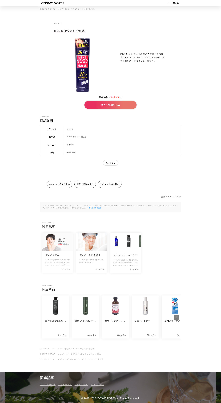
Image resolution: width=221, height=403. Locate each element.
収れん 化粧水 (81, 384)
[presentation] (176, 317)
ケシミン (57, 23)
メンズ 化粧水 (97, 384)
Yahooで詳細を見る (109, 184)
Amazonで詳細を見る (59, 184)
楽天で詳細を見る (110, 105)
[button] (173, 3)
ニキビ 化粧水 (65, 384)
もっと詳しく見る (95, 208)
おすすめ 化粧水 (48, 384)
